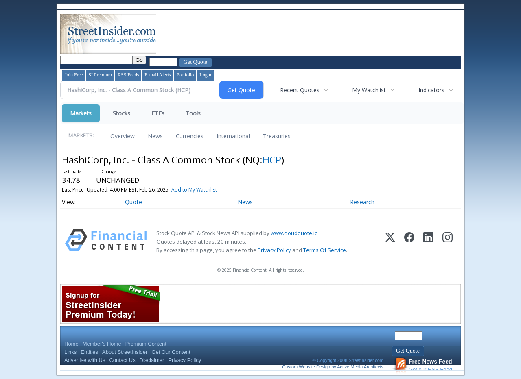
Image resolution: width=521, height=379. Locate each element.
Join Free (74, 75)
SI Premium (100, 75)
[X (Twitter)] (390, 242)
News (155, 136)
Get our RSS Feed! (424, 365)
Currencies (190, 136)
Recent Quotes (300, 90)
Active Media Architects (360, 366)
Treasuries (277, 136)
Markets (81, 113)
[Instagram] (447, 242)
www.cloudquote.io (294, 233)
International (233, 136)
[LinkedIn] (428, 242)
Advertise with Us (84, 360)
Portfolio (185, 75)
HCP (272, 159)
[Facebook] (409, 242)
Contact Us (122, 360)
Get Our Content (170, 352)
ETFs (157, 113)
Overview (122, 136)
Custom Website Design (306, 366)
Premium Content (145, 344)
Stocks (121, 113)
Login (205, 75)
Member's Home (102, 344)
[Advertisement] (306, 33)
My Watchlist (369, 90)
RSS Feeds (128, 75)
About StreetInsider (124, 352)
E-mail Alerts (157, 75)
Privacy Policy (274, 250)
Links (70, 352)
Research (362, 202)
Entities (89, 352)
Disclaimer (152, 360)
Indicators (431, 90)
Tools (193, 113)
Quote (133, 202)
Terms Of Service (324, 250)
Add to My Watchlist (194, 189)
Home (71, 344)
